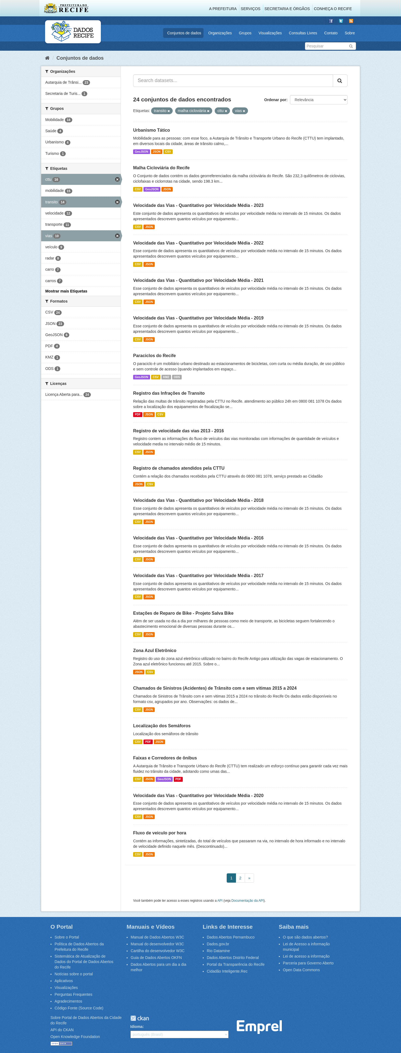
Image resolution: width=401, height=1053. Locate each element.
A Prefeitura (223, 9)
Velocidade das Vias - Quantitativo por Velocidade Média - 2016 (198, 538)
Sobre (350, 33)
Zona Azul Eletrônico (154, 650)
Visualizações (270, 33)
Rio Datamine (218, 951)
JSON (157, 151)
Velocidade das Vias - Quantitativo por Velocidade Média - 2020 (198, 795)
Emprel (259, 1027)
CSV (168, 151)
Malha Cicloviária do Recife (161, 167)
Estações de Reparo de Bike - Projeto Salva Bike (183, 613)
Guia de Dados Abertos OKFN (156, 957)
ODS (177, 377)
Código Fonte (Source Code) (79, 1008)
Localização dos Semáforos (162, 725)
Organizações (220, 33)
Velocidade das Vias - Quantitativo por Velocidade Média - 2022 (198, 243)
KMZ (166, 377)
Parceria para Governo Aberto (308, 963)
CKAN (139, 1018)
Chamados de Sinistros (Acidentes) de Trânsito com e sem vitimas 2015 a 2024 (215, 688)
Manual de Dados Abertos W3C (157, 937)
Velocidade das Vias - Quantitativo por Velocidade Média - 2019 (198, 318)
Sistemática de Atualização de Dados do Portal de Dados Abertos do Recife (84, 961)
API (220, 901)
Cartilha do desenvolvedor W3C (158, 951)
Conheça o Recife (333, 9)
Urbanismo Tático (151, 130)
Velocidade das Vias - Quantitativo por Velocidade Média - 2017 (198, 575)
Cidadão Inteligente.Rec (227, 971)
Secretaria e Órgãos (287, 9)
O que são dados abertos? (305, 937)
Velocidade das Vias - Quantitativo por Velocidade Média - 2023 (198, 205)
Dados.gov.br (218, 944)
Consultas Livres (303, 33)
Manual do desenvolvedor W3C (157, 944)
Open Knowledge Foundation (75, 1036)
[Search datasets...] (233, 80)
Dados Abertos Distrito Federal (233, 957)
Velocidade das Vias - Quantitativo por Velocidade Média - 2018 (198, 500)
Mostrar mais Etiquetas (66, 291)
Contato (331, 33)
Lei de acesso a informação (306, 956)
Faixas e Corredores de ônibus (165, 758)
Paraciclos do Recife (154, 355)
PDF (137, 414)
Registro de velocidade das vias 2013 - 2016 (178, 431)
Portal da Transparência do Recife (236, 964)
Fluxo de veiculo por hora (159, 833)
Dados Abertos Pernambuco (231, 937)
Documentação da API (247, 901)
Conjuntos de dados (184, 33)
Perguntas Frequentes (73, 994)
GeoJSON (141, 151)
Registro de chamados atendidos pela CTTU (179, 468)
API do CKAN (62, 1030)
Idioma (136, 1026)
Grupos (245, 33)
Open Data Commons (301, 970)
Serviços (251, 9)
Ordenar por (275, 100)
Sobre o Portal (67, 937)
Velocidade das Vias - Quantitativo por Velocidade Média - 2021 (198, 280)
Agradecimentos (68, 1001)
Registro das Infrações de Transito (169, 393)
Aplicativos (64, 981)
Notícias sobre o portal (74, 974)
